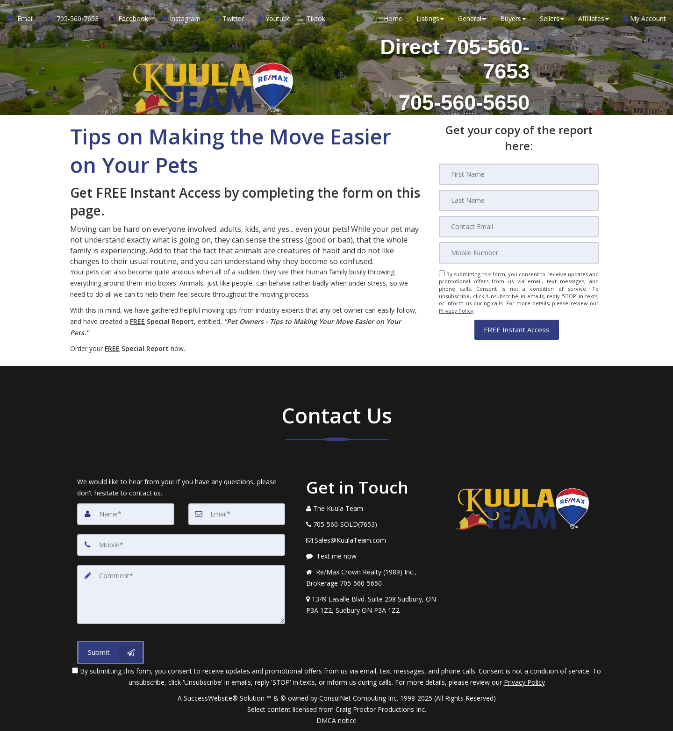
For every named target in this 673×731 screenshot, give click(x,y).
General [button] (472, 18)
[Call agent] (73, 18)
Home (393, 18)
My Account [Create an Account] (644, 18)
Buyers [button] (513, 18)
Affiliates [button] (593, 18)
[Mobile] (519, 253)
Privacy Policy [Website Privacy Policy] (456, 310)
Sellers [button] (552, 18)
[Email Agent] (24, 18)
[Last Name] (519, 200)
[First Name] (519, 174)
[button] (516, 329)
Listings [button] (430, 18)
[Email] (519, 226)
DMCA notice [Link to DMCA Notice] (336, 720)
